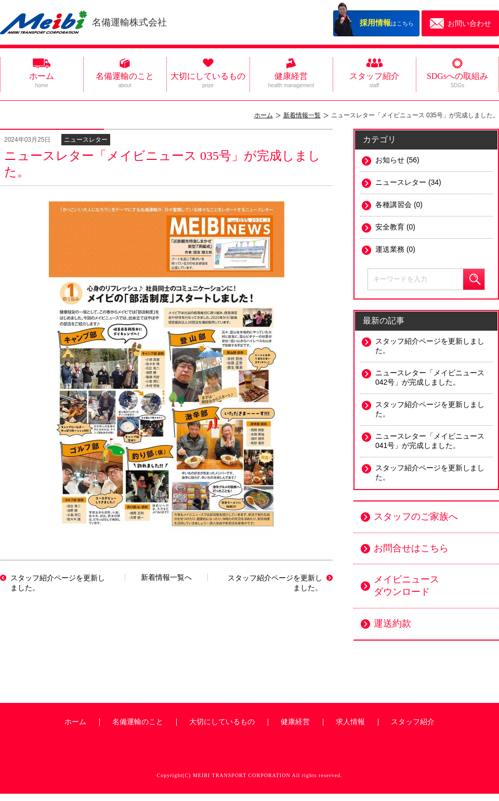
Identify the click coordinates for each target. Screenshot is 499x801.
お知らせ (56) (397, 160)
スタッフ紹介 (374, 80)
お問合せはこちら (411, 548)
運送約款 (392, 623)
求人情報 (350, 722)
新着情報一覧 (302, 115)
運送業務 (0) (395, 249)
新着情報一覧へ (166, 577)
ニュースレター (86, 139)
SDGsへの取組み (457, 80)
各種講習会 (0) (399, 204)
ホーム (41, 80)
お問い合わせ (469, 23)
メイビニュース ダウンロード (406, 585)
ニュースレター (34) (408, 182)
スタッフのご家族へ (416, 516)
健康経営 (291, 80)
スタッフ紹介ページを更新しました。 (57, 582)
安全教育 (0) (395, 227)
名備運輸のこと (125, 80)
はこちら (387, 22)
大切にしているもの (207, 80)
